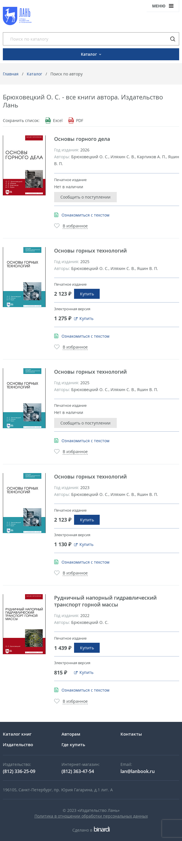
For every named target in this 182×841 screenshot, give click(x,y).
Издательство (18, 744)
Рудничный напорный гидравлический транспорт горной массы (105, 601)
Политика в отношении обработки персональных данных (91, 816)
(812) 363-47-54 (78, 771)
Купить (87, 294)
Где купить (73, 744)
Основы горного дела (82, 138)
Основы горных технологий (90, 250)
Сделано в (91, 830)
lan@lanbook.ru (137, 771)
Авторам (71, 734)
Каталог (34, 74)
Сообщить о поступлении (85, 197)
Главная (11, 74)
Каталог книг (17, 734)
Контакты (131, 734)
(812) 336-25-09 (19, 771)
